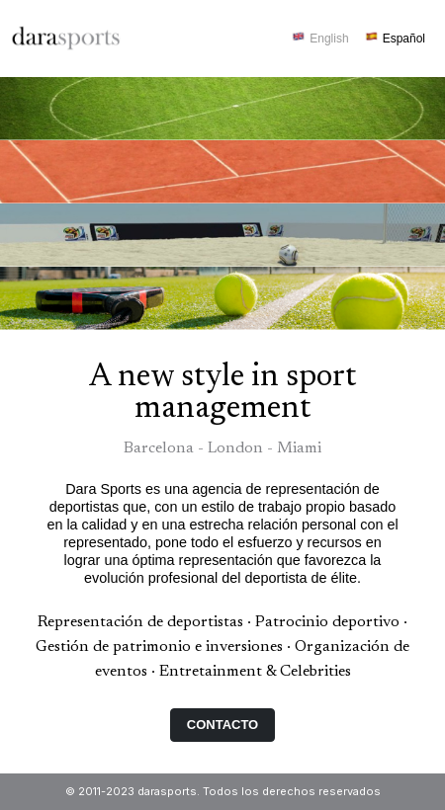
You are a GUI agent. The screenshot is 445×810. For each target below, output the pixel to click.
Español (404, 38)
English (329, 38)
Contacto (222, 724)
